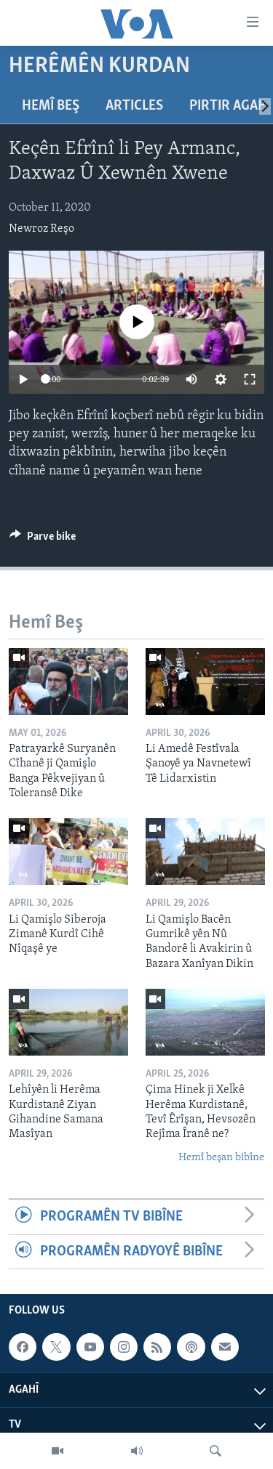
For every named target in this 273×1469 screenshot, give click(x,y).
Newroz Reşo (41, 229)
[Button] (42, 540)
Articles (134, 106)
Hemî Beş (50, 106)
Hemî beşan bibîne (221, 1157)
